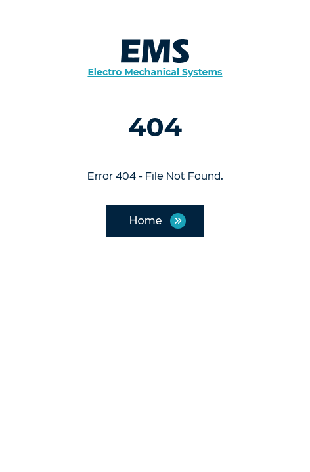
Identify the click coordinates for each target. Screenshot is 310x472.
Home (145, 220)
